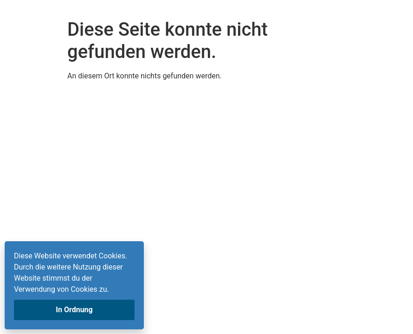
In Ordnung (74, 309)
